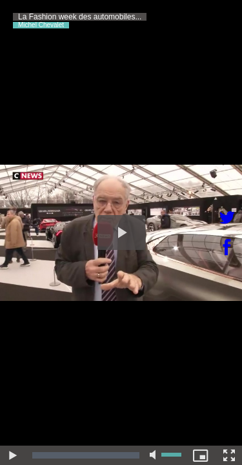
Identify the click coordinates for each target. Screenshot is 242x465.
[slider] (85, 455)
